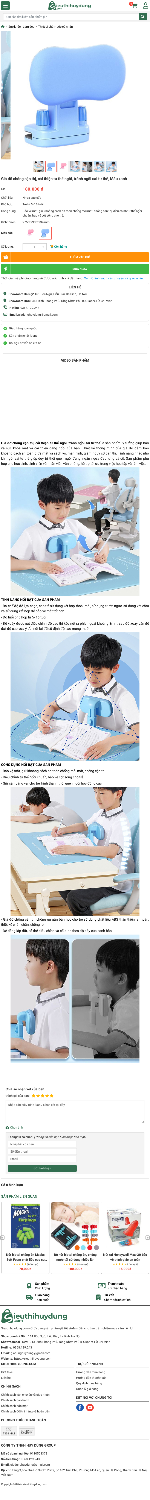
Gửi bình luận (42, 1168)
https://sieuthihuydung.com (32, 1358)
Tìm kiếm (143, 16)
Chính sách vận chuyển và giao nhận (25, 1394)
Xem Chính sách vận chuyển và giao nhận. (114, 278)
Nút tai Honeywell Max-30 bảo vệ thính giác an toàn (125, 1257)
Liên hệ (6, 1377)
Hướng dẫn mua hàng (90, 1372)
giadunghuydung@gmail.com (38, 314)
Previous (2, 1237)
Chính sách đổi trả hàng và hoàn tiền (25, 1411)
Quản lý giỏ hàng (87, 1389)
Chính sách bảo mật (14, 1406)
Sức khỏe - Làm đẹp (21, 26)
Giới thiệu (7, 1372)
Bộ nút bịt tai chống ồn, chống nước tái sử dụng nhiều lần (75, 1257)
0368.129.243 (29, 307)
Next (147, 1237)
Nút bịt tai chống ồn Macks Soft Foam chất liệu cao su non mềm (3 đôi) (25, 1257)
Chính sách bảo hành (15, 1400)
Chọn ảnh (16, 1127)
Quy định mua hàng (89, 1383)
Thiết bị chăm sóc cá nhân (55, 26)
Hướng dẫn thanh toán (91, 1377)
